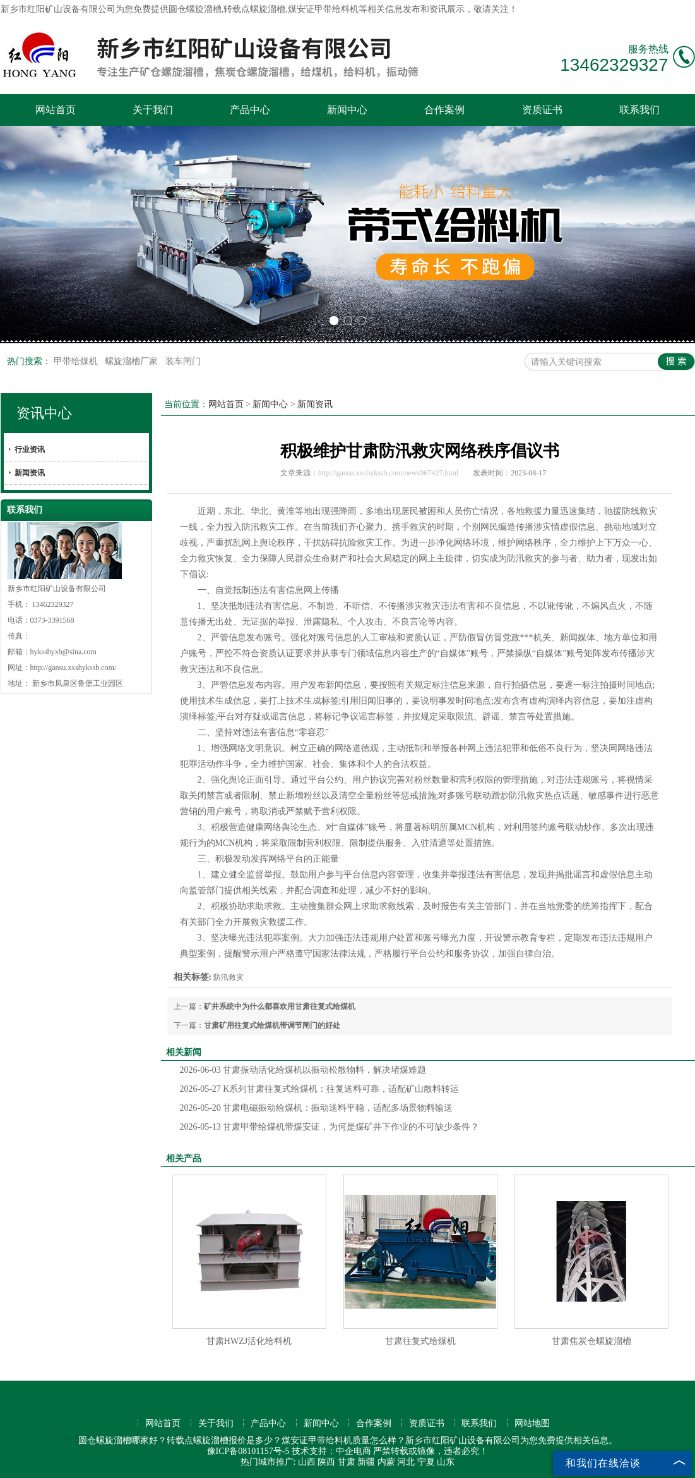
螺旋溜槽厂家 (132, 361)
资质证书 (542, 109)
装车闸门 (183, 361)
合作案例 (444, 109)
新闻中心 (347, 109)
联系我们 (639, 109)
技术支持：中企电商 (331, 1451)
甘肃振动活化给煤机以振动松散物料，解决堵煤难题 (303, 1070)
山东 (445, 1462)
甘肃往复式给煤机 (420, 1341)
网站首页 (55, 109)
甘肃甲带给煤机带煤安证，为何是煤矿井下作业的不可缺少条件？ (330, 1127)
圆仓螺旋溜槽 (195, 9)
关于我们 (153, 109)
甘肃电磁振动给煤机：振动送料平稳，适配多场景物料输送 (316, 1108)
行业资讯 (30, 449)
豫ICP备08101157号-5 (248, 1451)
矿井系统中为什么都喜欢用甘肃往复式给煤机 (279, 1006)
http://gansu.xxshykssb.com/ (73, 667)
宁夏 (426, 1462)
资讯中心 (44, 413)
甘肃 (346, 1462)
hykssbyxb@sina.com (63, 651)
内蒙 (386, 1462)
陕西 (326, 1462)
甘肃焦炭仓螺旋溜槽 (591, 1341)
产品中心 (250, 109)
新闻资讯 (30, 472)
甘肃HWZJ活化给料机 (249, 1341)
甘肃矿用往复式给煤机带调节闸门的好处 (272, 1025)
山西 (307, 1462)
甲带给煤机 (77, 361)
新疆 (366, 1462)
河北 (406, 1462)
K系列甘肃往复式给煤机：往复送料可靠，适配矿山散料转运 (320, 1089)
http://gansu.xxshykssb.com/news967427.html (388, 472)
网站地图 (532, 1423)
